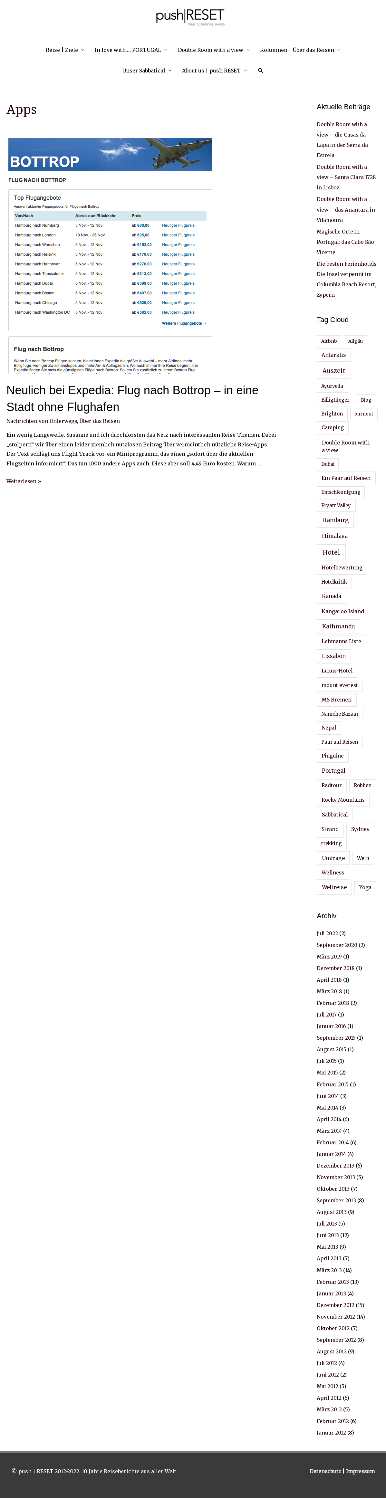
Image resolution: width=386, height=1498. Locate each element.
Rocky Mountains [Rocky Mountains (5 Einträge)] (343, 799)
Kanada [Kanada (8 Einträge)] (331, 596)
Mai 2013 (328, 1246)
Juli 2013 (327, 1223)
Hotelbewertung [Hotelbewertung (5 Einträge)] (342, 567)
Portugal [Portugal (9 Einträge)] (333, 770)
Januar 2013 (331, 1292)
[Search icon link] (260, 70)
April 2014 (330, 1118)
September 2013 (337, 1200)
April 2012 (330, 1397)
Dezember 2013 (336, 1165)
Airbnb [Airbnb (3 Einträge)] (329, 341)
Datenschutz (324, 1470)
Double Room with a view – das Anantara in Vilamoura (346, 209)
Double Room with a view (210, 50)
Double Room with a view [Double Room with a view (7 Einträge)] (346, 446)
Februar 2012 (333, 1420)
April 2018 (330, 979)
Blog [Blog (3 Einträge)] (366, 400)
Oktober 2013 (333, 1188)
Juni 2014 (328, 1095)
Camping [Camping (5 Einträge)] (333, 427)
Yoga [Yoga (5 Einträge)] (365, 887)
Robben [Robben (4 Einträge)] (363, 785)
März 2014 (330, 1130)
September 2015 (337, 1037)
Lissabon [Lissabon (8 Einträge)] (334, 656)
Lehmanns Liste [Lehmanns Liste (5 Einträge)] (341, 641)
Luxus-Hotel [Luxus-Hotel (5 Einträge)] (337, 670)
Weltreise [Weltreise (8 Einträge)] (334, 887)
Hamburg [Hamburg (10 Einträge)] (335, 519)
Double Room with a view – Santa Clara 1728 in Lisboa (347, 177)
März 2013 (330, 1269)
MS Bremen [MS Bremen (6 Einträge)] (337, 699)
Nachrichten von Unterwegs (43, 421)
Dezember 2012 (336, 1304)
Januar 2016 (331, 1026)
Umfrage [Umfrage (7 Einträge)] (333, 857)
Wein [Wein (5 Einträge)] (363, 858)
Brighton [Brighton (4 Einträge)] (332, 413)
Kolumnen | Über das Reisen (297, 50)
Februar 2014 (333, 1142)
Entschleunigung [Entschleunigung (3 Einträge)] (341, 492)
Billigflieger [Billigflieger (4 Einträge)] (335, 400)
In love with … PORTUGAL (128, 50)
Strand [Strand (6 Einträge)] (330, 828)
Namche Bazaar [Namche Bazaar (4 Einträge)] (340, 714)
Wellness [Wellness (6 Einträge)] (333, 872)
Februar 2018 (333, 1002)
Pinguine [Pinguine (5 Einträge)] (333, 755)
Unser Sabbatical (143, 70)
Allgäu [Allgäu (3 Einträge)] (355, 341)
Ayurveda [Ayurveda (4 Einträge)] (332, 386)
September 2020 (338, 944)
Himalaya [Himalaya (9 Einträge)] (335, 535)
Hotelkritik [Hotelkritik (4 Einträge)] (334, 582)
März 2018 (330, 991)
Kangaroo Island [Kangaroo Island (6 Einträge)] (343, 611)
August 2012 (332, 1350)
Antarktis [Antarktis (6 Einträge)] (334, 354)
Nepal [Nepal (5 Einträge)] (329, 727)
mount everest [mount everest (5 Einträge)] (340, 685)
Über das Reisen (103, 421)
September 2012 (337, 1339)
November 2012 (336, 1315)
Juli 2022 (328, 933)
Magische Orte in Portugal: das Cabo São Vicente (346, 241)
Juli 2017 (327, 1014)
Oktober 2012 (333, 1327)
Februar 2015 (333, 1084)
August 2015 (332, 1049)
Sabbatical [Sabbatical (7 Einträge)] (335, 814)
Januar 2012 (331, 1431)
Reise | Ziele (62, 50)
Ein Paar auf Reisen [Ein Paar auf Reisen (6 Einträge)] (346, 477)
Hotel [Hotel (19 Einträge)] (331, 552)
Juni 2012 (328, 1373)
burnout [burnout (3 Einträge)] (363, 413)
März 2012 (330, 1408)
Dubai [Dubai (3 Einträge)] (327, 464)
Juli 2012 (327, 1362)
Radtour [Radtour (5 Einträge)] (332, 785)
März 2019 (330, 956)
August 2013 (332, 1211)
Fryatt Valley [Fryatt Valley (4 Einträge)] (336, 505)
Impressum (359, 1470)
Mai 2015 (328, 1072)
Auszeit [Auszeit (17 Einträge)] (334, 370)
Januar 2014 (331, 1153)
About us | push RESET (211, 70)
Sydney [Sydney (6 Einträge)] (360, 828)
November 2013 (336, 1176)
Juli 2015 (327, 1060)
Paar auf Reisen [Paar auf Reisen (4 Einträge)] (339, 742)
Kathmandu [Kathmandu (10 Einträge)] (338, 626)
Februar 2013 (333, 1281)
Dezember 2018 (336, 968)
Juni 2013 (328, 1234)
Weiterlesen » (24, 481)
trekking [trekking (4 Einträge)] (331, 843)
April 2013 (330, 1258)
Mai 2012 (328, 1385)
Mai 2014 (328, 1107)
